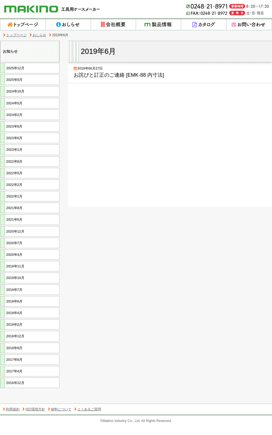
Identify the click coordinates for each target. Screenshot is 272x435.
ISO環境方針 (33, 418)
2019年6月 (13, 310)
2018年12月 (14, 345)
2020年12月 (14, 240)
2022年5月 (13, 182)
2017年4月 (13, 380)
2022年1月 (13, 205)
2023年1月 (13, 158)
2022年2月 (13, 193)
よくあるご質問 (87, 418)
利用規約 (11, 418)
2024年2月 (13, 123)
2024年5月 (13, 112)
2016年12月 (14, 391)
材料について (59, 418)
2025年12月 (14, 77)
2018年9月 (13, 356)
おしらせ (37, 35)
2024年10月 (14, 100)
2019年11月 (14, 275)
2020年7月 (13, 251)
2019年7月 (13, 298)
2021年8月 (13, 216)
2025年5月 (13, 88)
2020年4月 (13, 263)
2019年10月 (14, 286)
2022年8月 (13, 170)
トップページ (15, 35)
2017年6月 (13, 368)
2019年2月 (13, 333)
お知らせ (11, 55)
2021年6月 (13, 228)
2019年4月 (13, 321)
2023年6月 (13, 146)
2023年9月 (13, 135)
